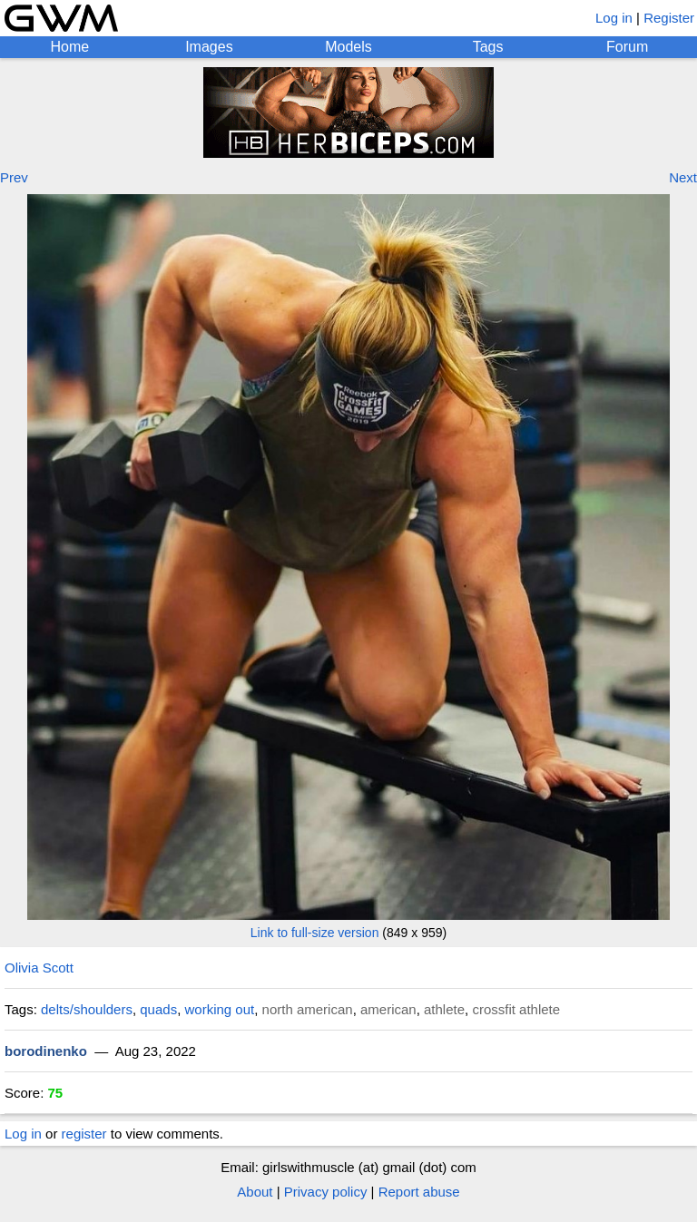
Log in (614, 17)
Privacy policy (326, 1191)
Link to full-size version (314, 932)
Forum (627, 46)
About (254, 1191)
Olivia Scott (39, 967)
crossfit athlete (516, 1009)
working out (220, 1009)
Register (668, 17)
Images (208, 46)
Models (348, 46)
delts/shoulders (87, 1009)
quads (158, 1009)
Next (683, 177)
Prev (14, 177)
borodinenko (46, 1051)
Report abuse (419, 1191)
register (84, 1133)
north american (307, 1009)
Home (69, 46)
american (388, 1009)
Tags (488, 46)
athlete (444, 1009)
